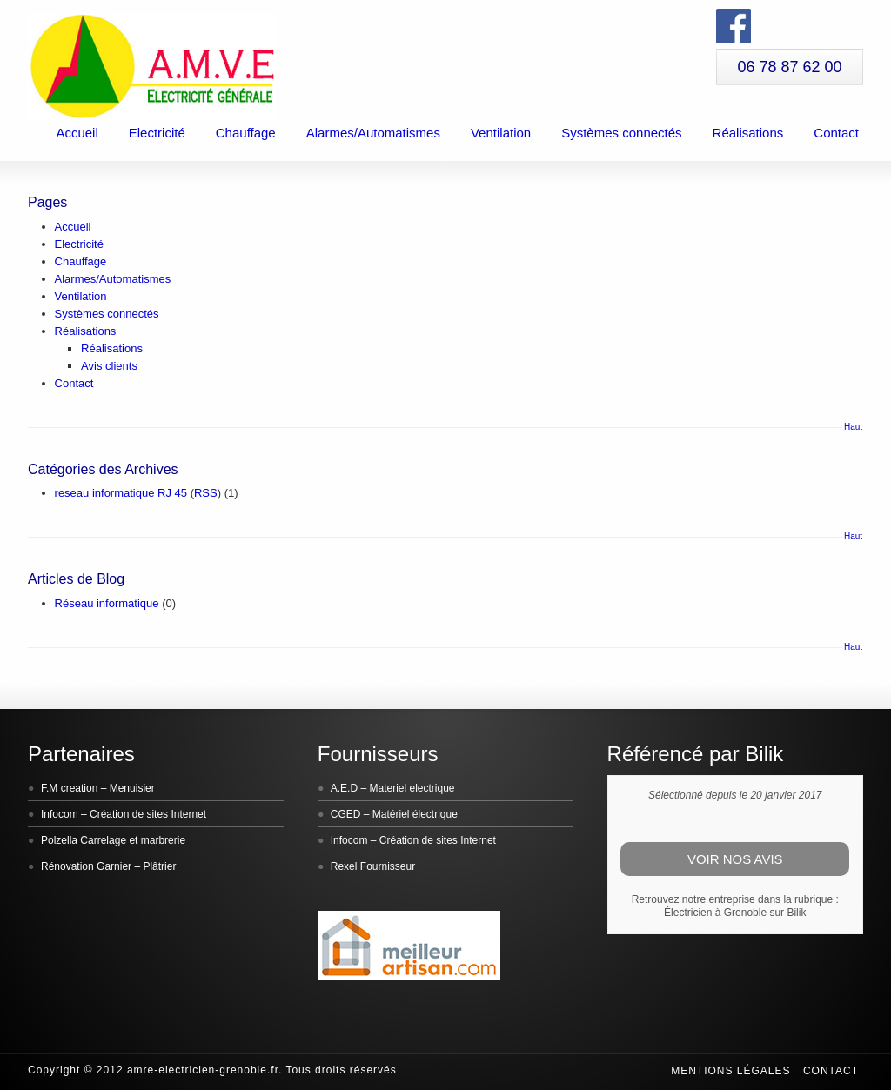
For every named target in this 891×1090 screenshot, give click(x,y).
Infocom (59, 814)
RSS (206, 492)
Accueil (76, 132)
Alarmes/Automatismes (373, 132)
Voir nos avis (735, 859)
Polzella (59, 840)
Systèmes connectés (621, 132)
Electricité (157, 132)
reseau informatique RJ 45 (121, 492)
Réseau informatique (107, 603)
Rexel (344, 866)
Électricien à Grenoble (715, 912)
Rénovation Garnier (86, 866)
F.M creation (69, 788)
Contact (836, 132)
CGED (346, 814)
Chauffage (246, 132)
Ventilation (501, 132)
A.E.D (344, 788)
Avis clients (109, 365)
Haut (853, 426)
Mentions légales (730, 1071)
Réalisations (748, 132)
